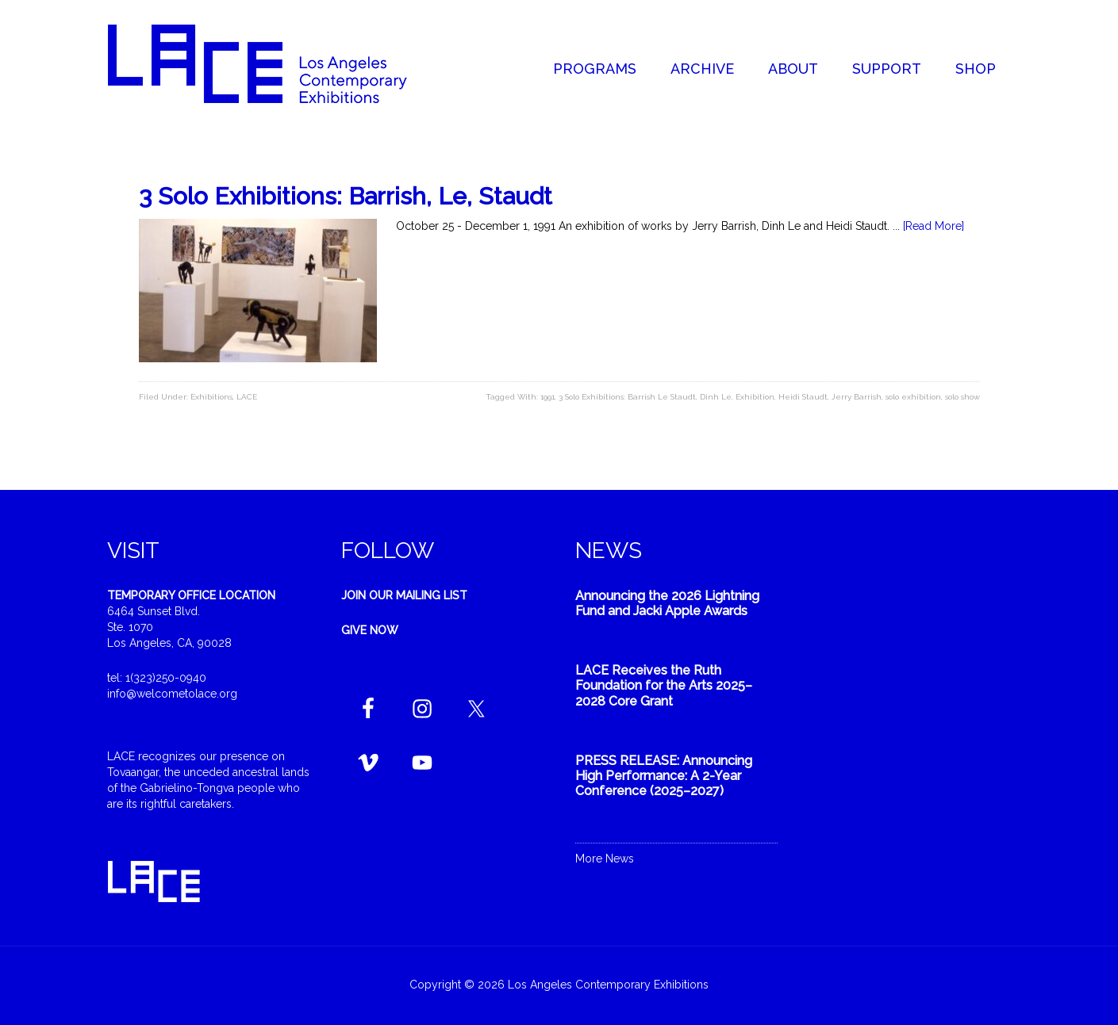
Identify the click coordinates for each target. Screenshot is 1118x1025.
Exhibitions (211, 396)
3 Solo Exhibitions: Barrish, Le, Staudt (345, 196)
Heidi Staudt (803, 396)
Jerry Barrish (857, 396)
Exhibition (755, 396)
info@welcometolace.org (172, 693)
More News (604, 858)
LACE (246, 396)
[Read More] (933, 226)
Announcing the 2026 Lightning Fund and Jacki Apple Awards (667, 603)
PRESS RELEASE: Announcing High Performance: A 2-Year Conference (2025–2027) (663, 775)
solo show (962, 396)
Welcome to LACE (273, 63)
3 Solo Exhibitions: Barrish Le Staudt (627, 396)
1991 (547, 396)
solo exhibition (913, 396)
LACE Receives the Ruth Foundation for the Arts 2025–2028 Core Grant (663, 685)
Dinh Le (716, 396)
